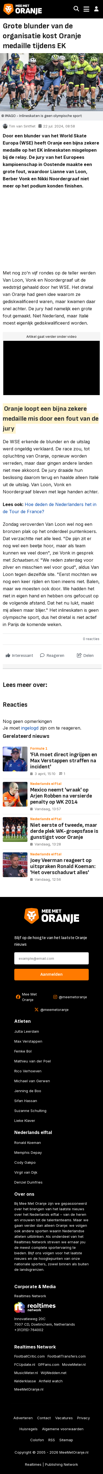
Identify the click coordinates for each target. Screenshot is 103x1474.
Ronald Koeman (27, 1142)
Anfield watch (51, 1381)
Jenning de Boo (27, 1091)
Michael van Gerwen (32, 1081)
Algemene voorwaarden (62, 1429)
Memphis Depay (28, 1152)
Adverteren (23, 1418)
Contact (44, 1418)
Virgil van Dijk (25, 1172)
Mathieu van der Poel (32, 1061)
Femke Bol (23, 1051)
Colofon (37, 1440)
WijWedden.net (53, 1372)
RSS (51, 1440)
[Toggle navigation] (86, 9)
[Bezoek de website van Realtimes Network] (34, 1307)
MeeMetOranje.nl (28, 1389)
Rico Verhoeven (27, 1071)
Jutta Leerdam (26, 1031)
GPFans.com (48, 1364)
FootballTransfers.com (67, 1356)
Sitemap (66, 1440)
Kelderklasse (25, 1381)
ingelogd (29, 728)
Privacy (83, 1418)
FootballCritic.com (29, 1356)
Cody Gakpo (25, 1162)
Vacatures (64, 1418)
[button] (96, 9)
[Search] (76, 9)
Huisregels (29, 1429)
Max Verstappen (28, 1041)
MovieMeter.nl (74, 1364)
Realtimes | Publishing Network (51, 1464)
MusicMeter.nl (26, 1372)
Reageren (52, 654)
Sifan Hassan (25, 1100)
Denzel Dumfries (28, 1182)
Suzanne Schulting (30, 1110)
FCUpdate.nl (24, 1364)
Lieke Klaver (24, 1120)
